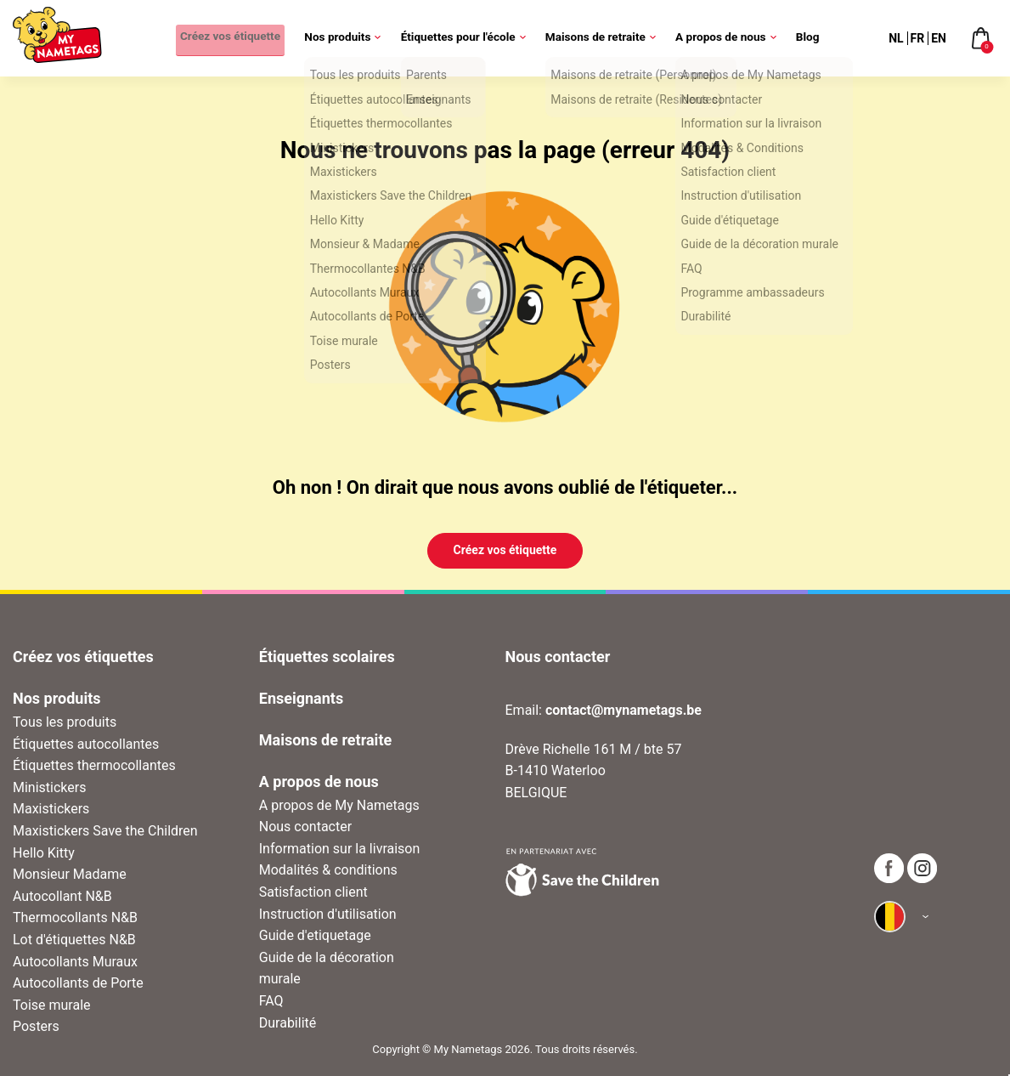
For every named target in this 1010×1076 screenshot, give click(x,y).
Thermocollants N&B (75, 917)
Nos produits (344, 38)
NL (896, 38)
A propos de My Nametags (339, 805)
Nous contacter (305, 826)
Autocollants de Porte (78, 983)
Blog (807, 38)
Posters (36, 1026)
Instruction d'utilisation (328, 914)
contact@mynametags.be (623, 710)
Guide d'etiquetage (315, 935)
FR (918, 38)
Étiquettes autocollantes (86, 744)
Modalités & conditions (328, 870)
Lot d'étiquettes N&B (74, 940)
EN (938, 38)
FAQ (271, 1001)
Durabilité (288, 1023)
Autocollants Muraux (75, 962)
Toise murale (52, 1005)
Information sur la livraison (339, 849)
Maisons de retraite (602, 38)
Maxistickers (51, 809)
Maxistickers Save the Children (105, 831)
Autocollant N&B (62, 896)
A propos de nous (727, 38)
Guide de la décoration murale (326, 968)
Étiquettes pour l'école (464, 38)
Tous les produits (64, 722)
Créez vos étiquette (226, 38)
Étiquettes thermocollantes (94, 765)
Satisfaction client (313, 892)
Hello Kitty (44, 853)
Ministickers (49, 787)
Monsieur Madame (70, 874)
